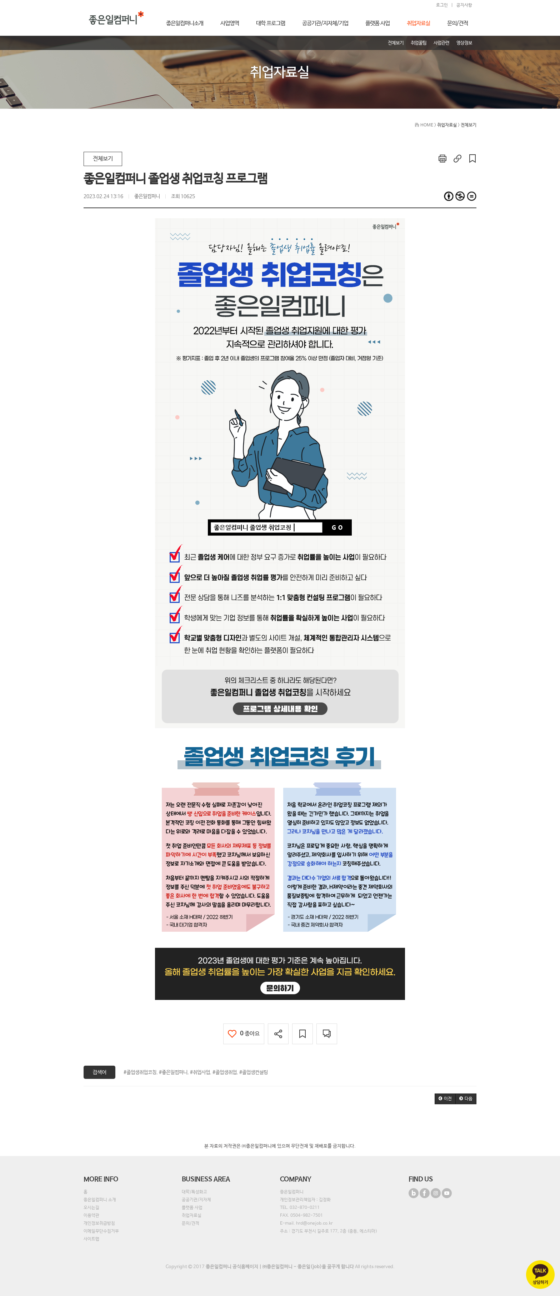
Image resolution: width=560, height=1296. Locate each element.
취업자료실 (191, 1215)
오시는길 (91, 1207)
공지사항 (464, 5)
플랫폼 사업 (192, 1207)
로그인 (442, 5)
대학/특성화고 (194, 1192)
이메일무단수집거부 (101, 1231)
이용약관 (91, 1215)
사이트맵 (91, 1239)
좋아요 (244, 1033)
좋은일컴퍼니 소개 (100, 1199)
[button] (445, 1099)
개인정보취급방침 (99, 1223)
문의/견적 (190, 1223)
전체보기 (103, 158)
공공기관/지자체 (196, 1199)
